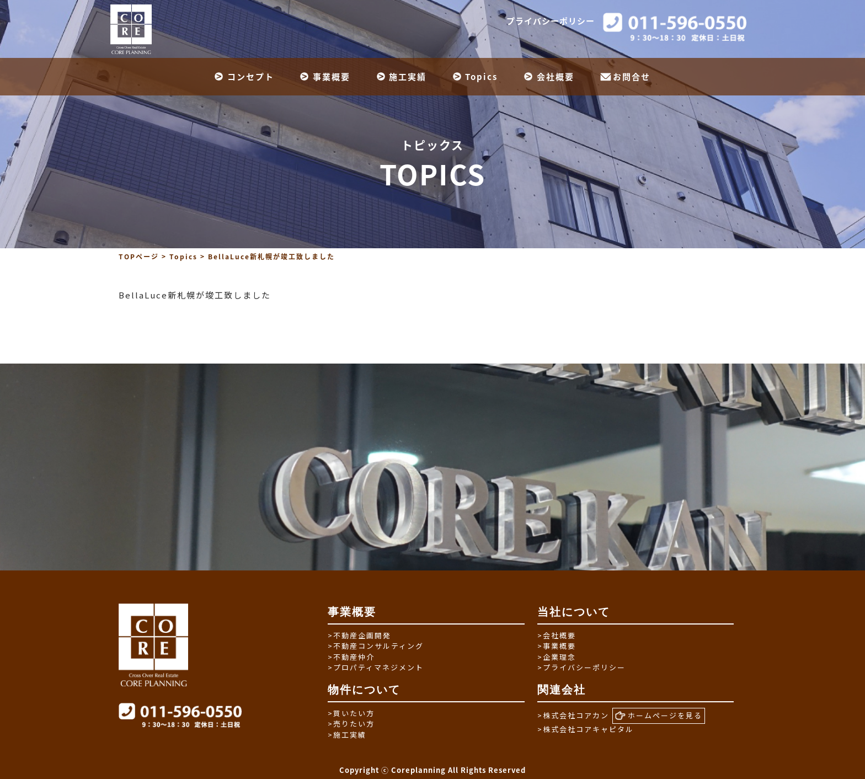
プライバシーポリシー (550, 21)
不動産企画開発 (359, 635)
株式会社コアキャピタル (585, 729)
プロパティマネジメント (376, 667)
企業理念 (556, 657)
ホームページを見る (658, 715)
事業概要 (331, 77)
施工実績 (407, 77)
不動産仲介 (351, 657)
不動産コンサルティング (376, 646)
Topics (481, 77)
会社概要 (555, 77)
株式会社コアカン (573, 715)
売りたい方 (351, 723)
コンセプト (250, 77)
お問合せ (631, 77)
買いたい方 (351, 713)
